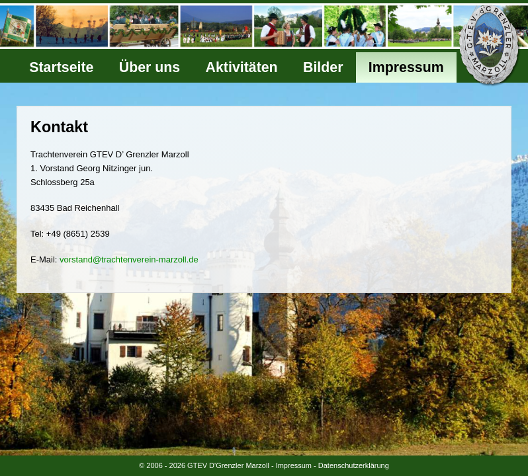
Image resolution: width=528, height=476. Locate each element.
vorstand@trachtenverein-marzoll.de (129, 259)
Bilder (323, 67)
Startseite (61, 67)
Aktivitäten (242, 67)
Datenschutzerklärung (353, 465)
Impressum (406, 67)
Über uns (149, 67)
